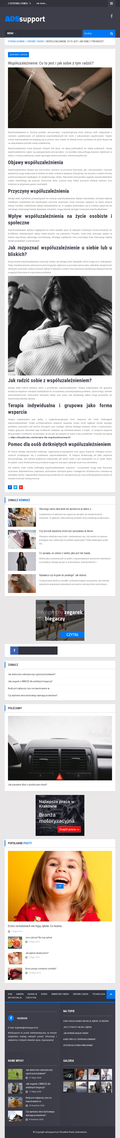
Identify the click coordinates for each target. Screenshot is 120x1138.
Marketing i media (60, 994)
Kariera (19, 994)
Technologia (98, 994)
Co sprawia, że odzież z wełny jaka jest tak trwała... (65, 553)
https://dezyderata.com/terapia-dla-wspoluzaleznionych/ (41, 437)
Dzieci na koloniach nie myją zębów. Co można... (35, 926)
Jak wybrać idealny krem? (37, 953)
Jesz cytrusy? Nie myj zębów (38, 937)
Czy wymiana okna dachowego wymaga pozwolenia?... (33, 695)
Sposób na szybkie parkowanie (78, 1045)
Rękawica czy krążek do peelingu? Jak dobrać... (63, 575)
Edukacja (32, 994)
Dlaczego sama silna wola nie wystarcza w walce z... (66, 508)
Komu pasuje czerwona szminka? (40, 968)
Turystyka (31, 997)
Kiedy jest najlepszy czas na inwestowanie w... (29, 688)
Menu (11, 33)
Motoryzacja (14, 997)
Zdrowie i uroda (18, 54)
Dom (10, 994)
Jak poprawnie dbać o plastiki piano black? (27, 784)
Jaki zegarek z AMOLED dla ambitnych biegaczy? (30, 681)
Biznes (44, 994)
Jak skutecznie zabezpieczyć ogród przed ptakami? (31, 674)
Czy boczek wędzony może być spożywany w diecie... (66, 531)
